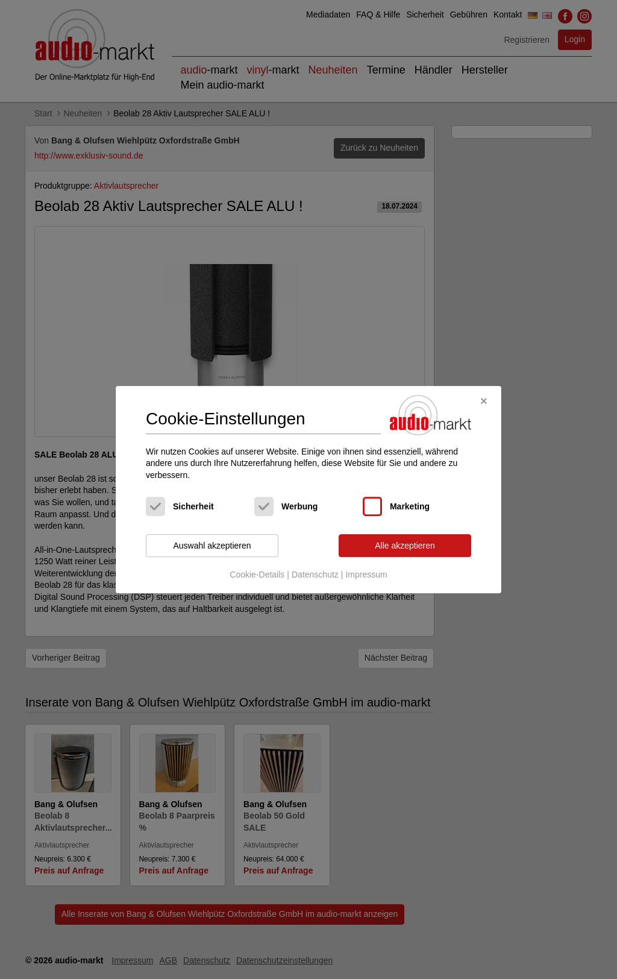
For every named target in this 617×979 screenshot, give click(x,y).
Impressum (366, 574)
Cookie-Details (257, 574)
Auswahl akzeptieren (212, 545)
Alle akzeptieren (405, 545)
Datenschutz (315, 574)
